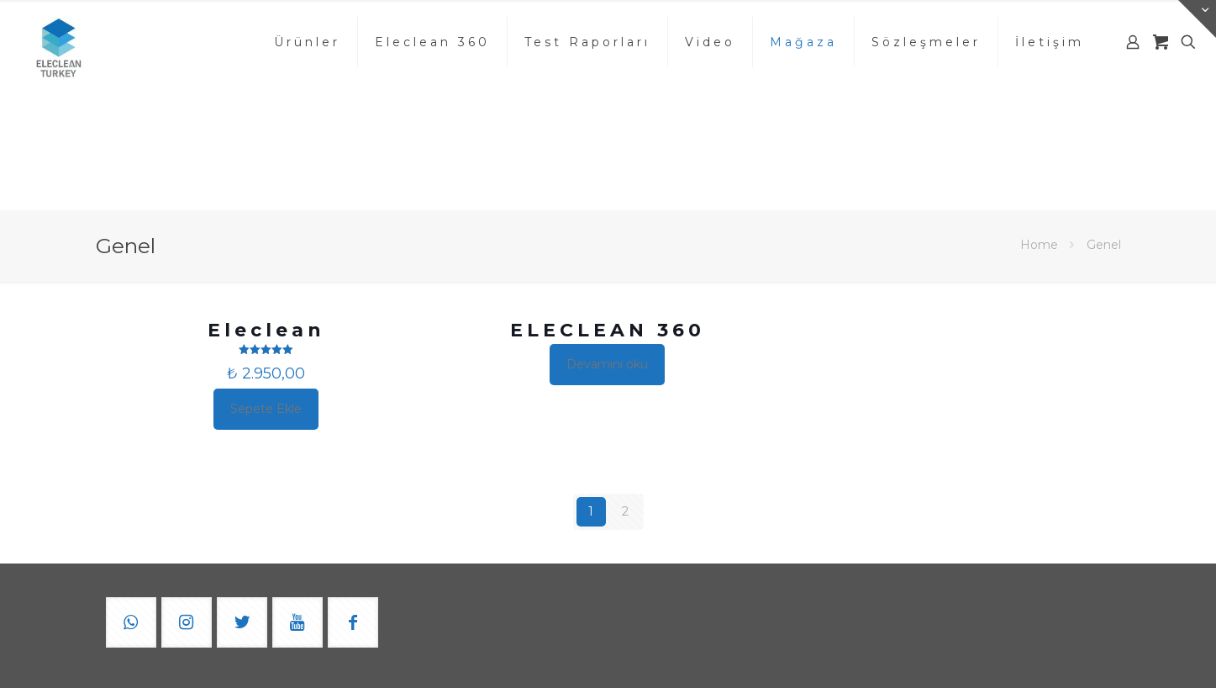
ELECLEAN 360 (607, 330)
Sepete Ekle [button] (266, 408)
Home (1039, 244)
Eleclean (266, 330)
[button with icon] (131, 622)
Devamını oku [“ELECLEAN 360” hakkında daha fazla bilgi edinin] (607, 364)
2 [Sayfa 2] (625, 511)
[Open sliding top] (1197, 19)
